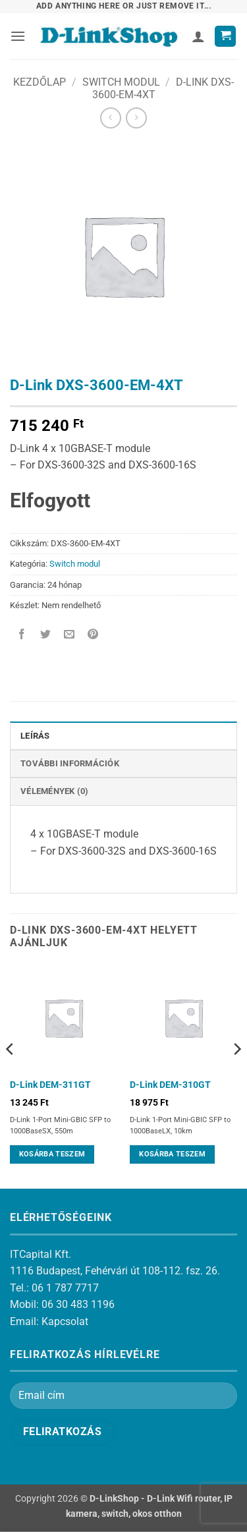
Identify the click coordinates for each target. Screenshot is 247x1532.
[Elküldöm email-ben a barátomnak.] (69, 635)
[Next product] (110, 117)
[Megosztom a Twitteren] (46, 635)
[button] (18, 36)
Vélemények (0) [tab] (54, 791)
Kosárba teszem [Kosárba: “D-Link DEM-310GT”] (172, 1154)
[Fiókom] (198, 36)
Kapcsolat (64, 1321)
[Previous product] (136, 117)
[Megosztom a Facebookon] (22, 635)
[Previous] (10, 1075)
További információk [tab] (69, 763)
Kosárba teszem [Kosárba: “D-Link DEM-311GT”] (52, 1154)
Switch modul (121, 82)
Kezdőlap (39, 82)
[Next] (236, 1075)
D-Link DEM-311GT (50, 1084)
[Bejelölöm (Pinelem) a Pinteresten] (93, 635)
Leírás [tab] (35, 736)
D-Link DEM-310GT (170, 1084)
